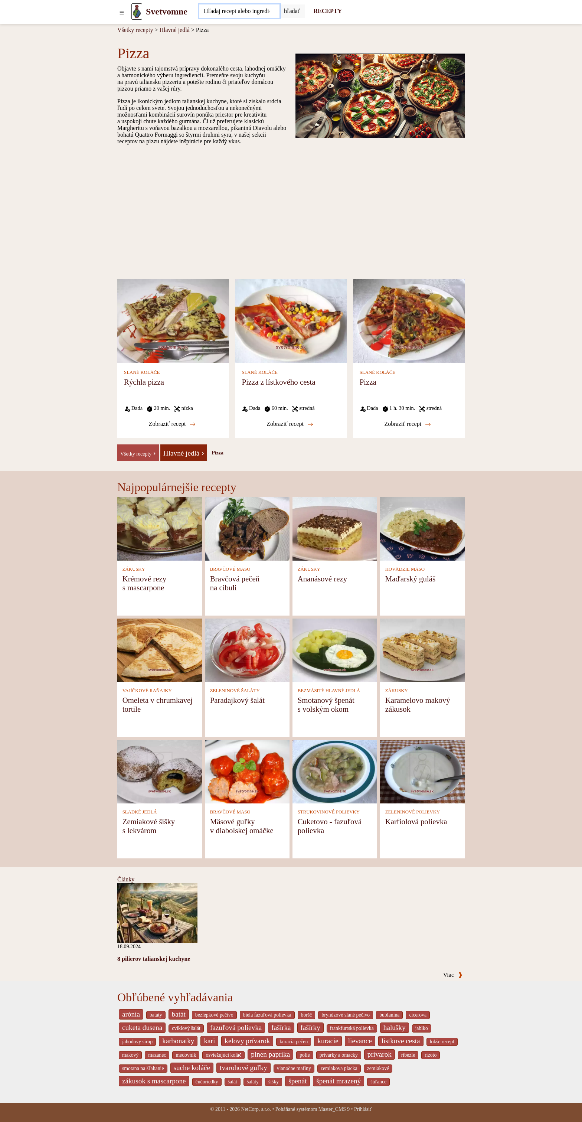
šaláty (253, 1082)
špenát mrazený (338, 1081)
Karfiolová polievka (416, 821)
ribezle (408, 1055)
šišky (273, 1082)
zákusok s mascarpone (154, 1081)
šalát (232, 1082)
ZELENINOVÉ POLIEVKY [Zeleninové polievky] (412, 812)
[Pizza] (409, 320)
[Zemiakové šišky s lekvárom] (159, 771)
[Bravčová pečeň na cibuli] (247, 528)
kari (209, 1041)
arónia (131, 1014)
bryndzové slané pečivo (345, 1015)
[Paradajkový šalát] (247, 650)
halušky (394, 1027)
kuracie (327, 1041)
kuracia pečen (293, 1041)
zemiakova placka (339, 1068)
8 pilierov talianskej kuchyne (153, 959)
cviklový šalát (186, 1028)
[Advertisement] (291, 212)
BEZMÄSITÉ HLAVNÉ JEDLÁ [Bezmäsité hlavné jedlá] (329, 690)
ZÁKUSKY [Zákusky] (133, 569)
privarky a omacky (339, 1055)
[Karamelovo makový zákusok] (422, 650)
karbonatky (178, 1041)
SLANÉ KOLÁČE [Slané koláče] (142, 372)
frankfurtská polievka (352, 1028)
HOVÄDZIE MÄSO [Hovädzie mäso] (405, 569)
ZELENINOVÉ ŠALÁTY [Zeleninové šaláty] (235, 690)
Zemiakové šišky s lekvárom (148, 826)
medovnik (186, 1055)
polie (305, 1055)
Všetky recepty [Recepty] (135, 30)
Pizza (368, 382)
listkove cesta (401, 1041)
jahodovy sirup (137, 1041)
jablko (421, 1028)
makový (130, 1055)
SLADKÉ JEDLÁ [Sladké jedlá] (139, 812)
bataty (156, 1015)
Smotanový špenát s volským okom (326, 704)
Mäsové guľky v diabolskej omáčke (242, 826)
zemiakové (378, 1068)
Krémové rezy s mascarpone (144, 583)
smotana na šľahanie (143, 1068)
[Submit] (292, 11)
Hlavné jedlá (174, 30)
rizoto (430, 1055)
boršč (306, 1015)
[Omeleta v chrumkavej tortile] (159, 650)
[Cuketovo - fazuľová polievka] (334, 771)
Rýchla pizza (144, 382)
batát (179, 1014)
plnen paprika (270, 1054)
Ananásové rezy (322, 578)
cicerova (417, 1015)
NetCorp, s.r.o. (256, 1109)
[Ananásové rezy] (334, 528)
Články (125, 879)
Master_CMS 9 (334, 1109)
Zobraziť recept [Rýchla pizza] (172, 424)
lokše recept (442, 1041)
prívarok (379, 1054)
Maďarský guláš (410, 578)
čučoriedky (207, 1082)
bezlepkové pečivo (214, 1015)
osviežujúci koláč (223, 1055)
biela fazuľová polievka (267, 1015)
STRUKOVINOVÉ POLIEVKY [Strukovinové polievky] (329, 812)
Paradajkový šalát (237, 700)
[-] (138, 452)
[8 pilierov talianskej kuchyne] (157, 912)
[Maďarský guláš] (422, 528)
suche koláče (192, 1068)
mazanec (157, 1055)
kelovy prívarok (247, 1041)
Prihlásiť (363, 1109)
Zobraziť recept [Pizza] (407, 424)
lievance (360, 1041)
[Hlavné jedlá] (183, 452)
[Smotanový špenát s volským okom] (334, 650)
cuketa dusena (142, 1027)
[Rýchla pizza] (173, 320)
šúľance (378, 1082)
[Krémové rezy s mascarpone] (159, 528)
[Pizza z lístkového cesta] (291, 320)
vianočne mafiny (294, 1068)
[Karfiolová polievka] (422, 771)
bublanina (389, 1015)
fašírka (281, 1027)
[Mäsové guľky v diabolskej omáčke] (247, 771)
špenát (297, 1081)
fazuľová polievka (236, 1027)
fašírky (310, 1027)
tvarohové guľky (243, 1068)
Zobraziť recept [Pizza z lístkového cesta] (290, 424)
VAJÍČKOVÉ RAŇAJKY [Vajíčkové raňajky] (147, 690)
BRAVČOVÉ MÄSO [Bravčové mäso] (230, 569)
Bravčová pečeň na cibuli (234, 583)
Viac (452, 975)
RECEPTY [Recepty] (328, 11)
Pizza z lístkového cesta (278, 382)
